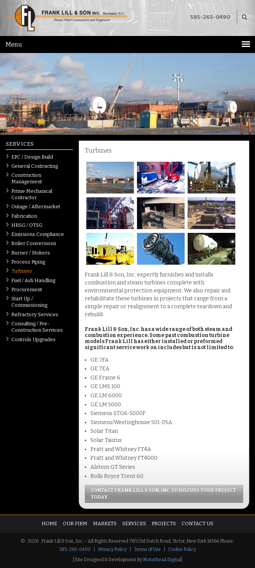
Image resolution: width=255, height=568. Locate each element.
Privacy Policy (112, 549)
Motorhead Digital (162, 559)
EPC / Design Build (32, 157)
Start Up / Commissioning (29, 302)
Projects (164, 523)
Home (49, 523)
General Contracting (34, 166)
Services (134, 523)
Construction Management (26, 178)
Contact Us (197, 523)
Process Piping (28, 262)
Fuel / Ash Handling (33, 280)
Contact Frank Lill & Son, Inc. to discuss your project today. (163, 494)
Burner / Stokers (30, 253)
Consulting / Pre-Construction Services (37, 327)
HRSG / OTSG (26, 225)
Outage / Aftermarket (35, 206)
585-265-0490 (210, 17)
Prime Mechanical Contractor (31, 194)
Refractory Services (34, 314)
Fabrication (24, 216)
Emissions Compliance (37, 234)
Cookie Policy (182, 549)
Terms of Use (147, 549)
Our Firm (75, 523)
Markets (105, 523)
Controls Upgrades (33, 339)
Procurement (26, 289)
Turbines (21, 271)
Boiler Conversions (33, 243)
